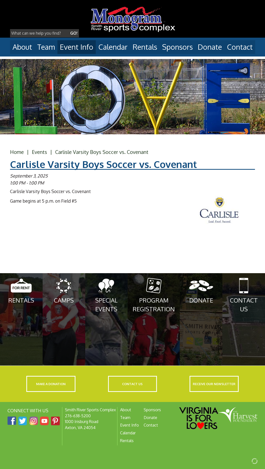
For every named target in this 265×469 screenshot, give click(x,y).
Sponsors (177, 46)
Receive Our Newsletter (214, 384)
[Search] (39, 33)
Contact (240, 46)
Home (17, 152)
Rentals (145, 46)
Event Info (76, 46)
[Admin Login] (249, 460)
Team (46, 46)
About (22, 46)
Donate (210, 46)
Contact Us (132, 384)
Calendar (113, 46)
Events (39, 152)
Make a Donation (51, 384)
